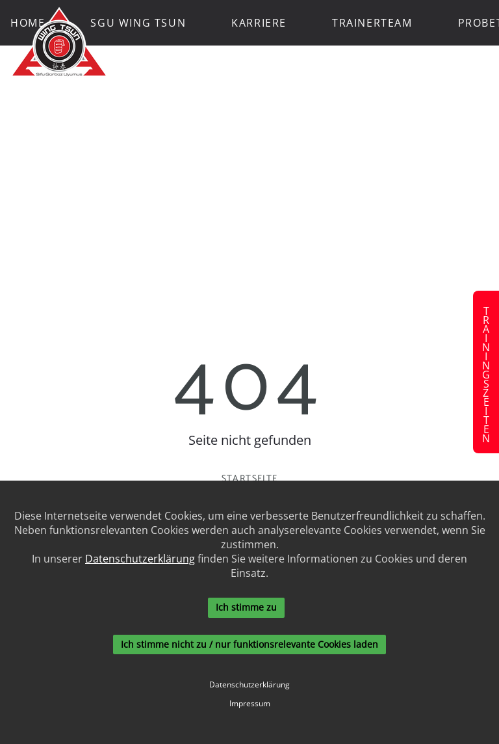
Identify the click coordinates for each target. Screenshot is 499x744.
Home (27, 23)
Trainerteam (372, 23)
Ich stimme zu (246, 607)
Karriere (259, 23)
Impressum (249, 703)
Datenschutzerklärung (140, 558)
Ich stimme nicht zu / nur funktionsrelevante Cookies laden (249, 644)
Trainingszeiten (486, 372)
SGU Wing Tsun (138, 23)
